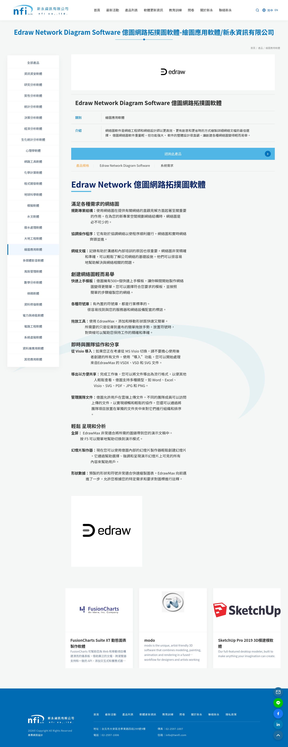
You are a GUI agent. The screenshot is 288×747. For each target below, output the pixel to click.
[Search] (257, 10)
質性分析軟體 (33, 95)
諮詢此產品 (218, 154)
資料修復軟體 (33, 304)
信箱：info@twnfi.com (172, 735)
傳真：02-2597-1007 (170, 729)
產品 (260, 48)
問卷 (182, 714)
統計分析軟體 (33, 106)
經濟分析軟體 (33, 128)
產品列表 (128, 714)
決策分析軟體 (33, 117)
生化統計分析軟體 (33, 139)
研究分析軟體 (33, 84)
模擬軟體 (33, 205)
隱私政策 (231, 714)
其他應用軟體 (33, 359)
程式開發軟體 (33, 183)
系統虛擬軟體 (33, 337)
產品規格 (82, 165)
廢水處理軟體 (33, 227)
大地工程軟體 (33, 238)
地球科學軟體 (33, 194)
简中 (270, 10)
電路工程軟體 (33, 326)
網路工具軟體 (33, 161)
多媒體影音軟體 (33, 260)
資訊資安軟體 (33, 74)
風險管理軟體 (33, 271)
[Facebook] (278, 713)
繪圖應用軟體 (273, 48)
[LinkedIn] (278, 724)
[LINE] (278, 703)
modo (149, 640)
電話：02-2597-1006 (106, 735)
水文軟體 (33, 216)
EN (276, 10)
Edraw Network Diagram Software (125, 165)
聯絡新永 (214, 714)
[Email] (278, 692)
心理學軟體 (33, 150)
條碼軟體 (33, 293)
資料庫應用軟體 (33, 348)
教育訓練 (168, 714)
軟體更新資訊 (148, 714)
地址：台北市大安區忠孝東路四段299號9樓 (120, 729)
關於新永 (196, 714)
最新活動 (110, 714)
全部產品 (33, 63)
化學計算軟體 (33, 172)
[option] (173, 72)
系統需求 (167, 165)
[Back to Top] (278, 735)
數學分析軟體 (33, 282)
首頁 (253, 48)
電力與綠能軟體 (33, 315)
